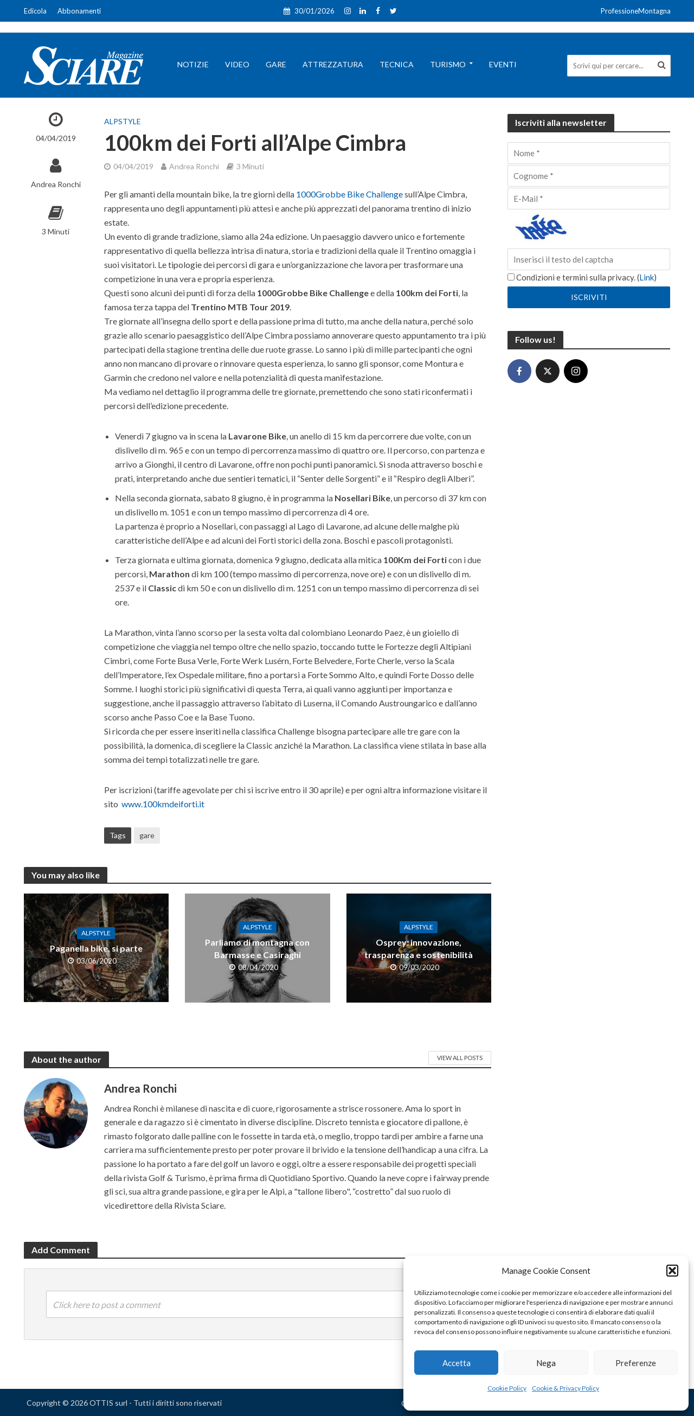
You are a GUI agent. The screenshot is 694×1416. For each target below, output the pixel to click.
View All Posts (460, 1057)
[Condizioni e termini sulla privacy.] (511, 276)
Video (237, 64)
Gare (276, 64)
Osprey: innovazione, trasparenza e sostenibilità (418, 948)
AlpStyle (122, 121)
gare (147, 835)
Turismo (448, 64)
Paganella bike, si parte (96, 948)
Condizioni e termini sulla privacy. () (582, 277)
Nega (546, 1363)
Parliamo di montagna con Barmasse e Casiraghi (257, 948)
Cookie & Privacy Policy (565, 1388)
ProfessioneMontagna (636, 11)
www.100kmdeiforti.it (162, 804)
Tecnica (397, 64)
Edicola (35, 11)
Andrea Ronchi (56, 184)
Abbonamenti (79, 11)
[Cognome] (588, 176)
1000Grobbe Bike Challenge (349, 194)
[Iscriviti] (588, 297)
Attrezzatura (333, 64)
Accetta (456, 1363)
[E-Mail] (588, 198)
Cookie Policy (506, 1388)
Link (646, 277)
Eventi (503, 64)
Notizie (193, 64)
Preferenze (635, 1363)
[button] (672, 1270)
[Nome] (588, 153)
